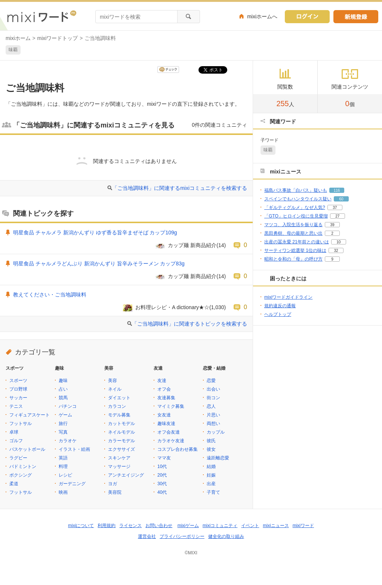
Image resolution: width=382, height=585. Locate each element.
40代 (162, 492)
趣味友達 (166, 423)
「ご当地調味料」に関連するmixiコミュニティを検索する (179, 188)
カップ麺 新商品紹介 (192, 245)
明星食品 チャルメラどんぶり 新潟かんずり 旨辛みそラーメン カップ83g (99, 264)
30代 (162, 483)
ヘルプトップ (277, 314)
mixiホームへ (262, 16)
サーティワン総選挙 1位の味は (295, 250)
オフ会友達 (168, 432)
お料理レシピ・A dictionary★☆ (172, 307)
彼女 (211, 449)
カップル (216, 432)
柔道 (13, 483)
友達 (161, 380)
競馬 (63, 397)
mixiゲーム (188, 525)
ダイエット (119, 397)
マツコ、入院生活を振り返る (293, 224)
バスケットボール (27, 449)
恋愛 (211, 380)
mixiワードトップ (57, 38)
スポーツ (18, 380)
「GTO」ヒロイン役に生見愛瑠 (296, 216)
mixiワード (303, 525)
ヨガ (112, 483)
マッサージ (119, 466)
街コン (213, 397)
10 (338, 242)
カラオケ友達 (170, 440)
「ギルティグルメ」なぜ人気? (294, 207)
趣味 (63, 380)
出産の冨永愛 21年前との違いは (296, 241)
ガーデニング (72, 483)
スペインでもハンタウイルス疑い (298, 198)
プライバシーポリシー (182, 536)
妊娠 (211, 475)
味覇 (13, 49)
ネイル (114, 389)
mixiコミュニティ (220, 525)
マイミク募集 (170, 406)
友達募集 (166, 397)
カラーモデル (121, 440)
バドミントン (22, 466)
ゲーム (65, 415)
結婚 (211, 466)
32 (336, 251)
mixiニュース (276, 525)
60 (341, 199)
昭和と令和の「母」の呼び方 (293, 259)
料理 (63, 466)
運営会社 (147, 536)
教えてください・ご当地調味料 (49, 295)
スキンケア (119, 458)
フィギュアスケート (29, 415)
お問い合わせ (158, 525)
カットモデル (121, 423)
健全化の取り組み (226, 536)
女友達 (164, 415)
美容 (112, 380)
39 (332, 225)
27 (337, 216)
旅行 (63, 423)
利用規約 (106, 525)
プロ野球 (18, 389)
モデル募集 (119, 415)
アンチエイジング (126, 475)
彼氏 (211, 440)
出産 (211, 483)
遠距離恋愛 (218, 458)
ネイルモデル (121, 432)
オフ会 (164, 389)
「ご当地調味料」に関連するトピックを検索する (189, 324)
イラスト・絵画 (74, 449)
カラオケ (68, 440)
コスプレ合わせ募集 (177, 449)
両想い (213, 423)
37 (335, 208)
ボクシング (20, 475)
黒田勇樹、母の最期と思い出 (293, 233)
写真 (63, 432)
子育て (213, 492)
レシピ (65, 475)
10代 (162, 466)
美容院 (114, 492)
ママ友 (164, 458)
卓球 (13, 432)
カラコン (117, 406)
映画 (63, 492)
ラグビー (18, 458)
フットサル (20, 423)
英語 (63, 458)
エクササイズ (121, 449)
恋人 (211, 406)
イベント (250, 525)
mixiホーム (18, 38)
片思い (213, 415)
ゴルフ (16, 440)
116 (337, 190)
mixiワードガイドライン (288, 297)
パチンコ (68, 406)
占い (63, 389)
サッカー (18, 397)
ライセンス (130, 525)
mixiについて (81, 525)
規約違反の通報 (280, 305)
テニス (16, 406)
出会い (213, 389)
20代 (162, 475)
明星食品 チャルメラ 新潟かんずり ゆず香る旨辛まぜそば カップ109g (95, 232)
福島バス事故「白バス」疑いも (295, 190)
